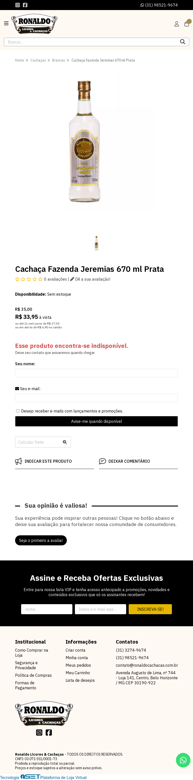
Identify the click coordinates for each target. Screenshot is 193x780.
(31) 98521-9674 (159, 5)
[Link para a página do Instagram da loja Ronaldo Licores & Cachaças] (17, 5)
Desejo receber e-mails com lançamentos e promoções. (72, 410)
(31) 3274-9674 (131, 650)
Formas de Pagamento (25, 685)
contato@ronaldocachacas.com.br (147, 665)
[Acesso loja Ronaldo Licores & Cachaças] (176, 23)
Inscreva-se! (150, 609)
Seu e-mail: (27, 388)
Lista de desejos (80, 680)
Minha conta (77, 657)
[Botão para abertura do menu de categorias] (6, 23)
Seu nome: (25, 363)
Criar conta (75, 650)
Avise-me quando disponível (96, 421)
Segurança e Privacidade (26, 665)
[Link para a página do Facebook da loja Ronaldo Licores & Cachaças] (25, 5)
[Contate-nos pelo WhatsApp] (183, 760)
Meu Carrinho (78, 672)
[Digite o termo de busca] (90, 42)
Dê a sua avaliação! (90, 279)
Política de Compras (33, 675)
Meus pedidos (78, 665)
